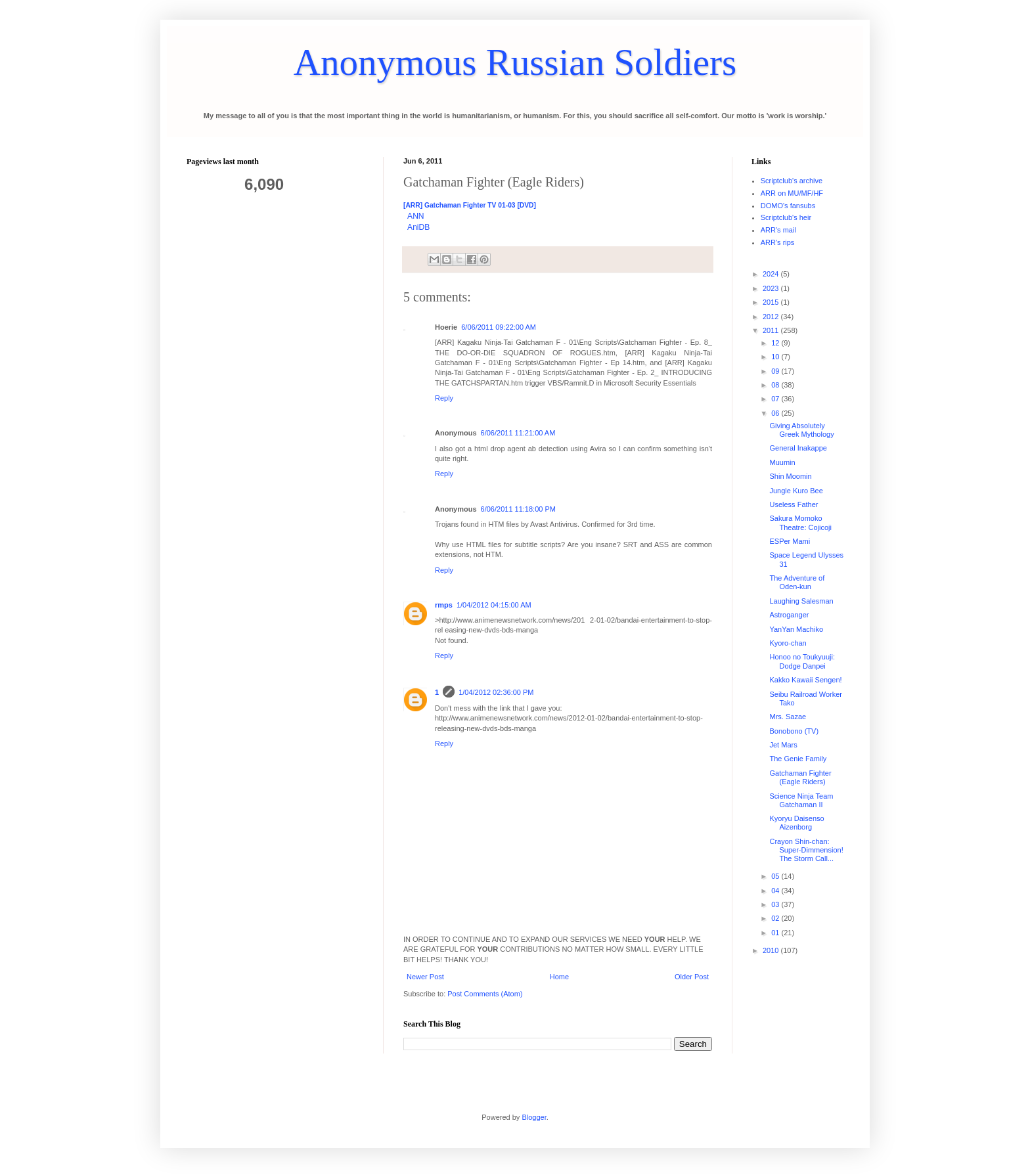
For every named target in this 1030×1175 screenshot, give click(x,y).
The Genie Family (797, 759)
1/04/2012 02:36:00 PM (496, 692)
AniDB (418, 227)
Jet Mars (783, 745)
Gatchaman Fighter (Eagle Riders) (800, 777)
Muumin (782, 462)
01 (776, 933)
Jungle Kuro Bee (795, 491)
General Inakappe (797, 448)
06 (776, 413)
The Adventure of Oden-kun (796, 582)
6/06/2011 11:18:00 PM (518, 509)
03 (776, 904)
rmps (444, 605)
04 (776, 891)
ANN (415, 216)
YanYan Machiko (796, 629)
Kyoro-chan (787, 643)
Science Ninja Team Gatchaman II (801, 800)
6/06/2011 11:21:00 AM (518, 433)
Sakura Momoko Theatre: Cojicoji (800, 522)
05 (776, 876)
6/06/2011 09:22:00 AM (498, 327)
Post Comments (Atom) (484, 994)
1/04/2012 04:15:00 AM (494, 605)
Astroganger (789, 615)
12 (776, 343)
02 (776, 918)
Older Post (692, 977)
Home (559, 977)
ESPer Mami (789, 541)
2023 (772, 288)
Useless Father (793, 504)
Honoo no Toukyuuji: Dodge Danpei (801, 661)
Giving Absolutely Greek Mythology (801, 430)
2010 (772, 950)
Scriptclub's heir (786, 217)
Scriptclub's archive (791, 181)
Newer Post (425, 977)
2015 (772, 302)
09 (776, 371)
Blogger (534, 1117)
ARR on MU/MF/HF (792, 193)
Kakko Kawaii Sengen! (805, 680)
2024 (772, 274)
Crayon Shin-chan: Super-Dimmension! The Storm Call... (806, 849)
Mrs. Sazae (787, 717)
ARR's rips (778, 242)
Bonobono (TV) (793, 731)
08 (776, 385)
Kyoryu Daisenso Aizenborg (796, 822)
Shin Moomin (790, 476)
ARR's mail (778, 230)
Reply (444, 398)
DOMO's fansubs (788, 206)
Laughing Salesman (801, 601)
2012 (772, 317)
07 (776, 399)
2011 (772, 330)
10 (776, 357)
